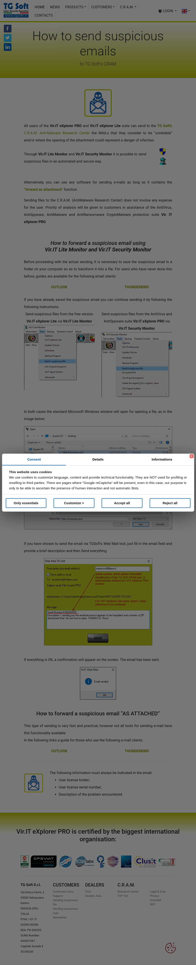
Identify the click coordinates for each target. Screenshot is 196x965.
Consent (34, 459)
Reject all (170, 503)
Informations (162, 459)
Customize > (74, 503)
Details (98, 459)
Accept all (122, 503)
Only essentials (26, 503)
